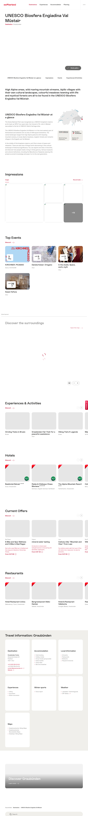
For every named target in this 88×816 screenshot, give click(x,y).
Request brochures (67, 664)
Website (11, 673)
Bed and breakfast (41, 668)
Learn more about (17, 536)
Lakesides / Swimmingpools (70, 695)
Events (60, 78)
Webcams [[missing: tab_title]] (12, 179)
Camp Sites (39, 666)
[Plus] (77, 383)
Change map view (69, 383)
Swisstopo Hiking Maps (15, 737)
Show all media (77, 179)
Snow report (39, 695)
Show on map (70, 117)
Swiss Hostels (39, 664)
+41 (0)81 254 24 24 (14, 668)
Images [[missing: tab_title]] (7, 179)
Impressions (49, 78)
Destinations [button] (16, 811)
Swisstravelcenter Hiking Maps (18, 731)
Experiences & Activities (74, 78)
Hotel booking (40, 658)
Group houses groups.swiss (43, 662)
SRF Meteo (66, 697)
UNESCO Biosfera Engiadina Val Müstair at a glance (24, 78)
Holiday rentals (40, 660)
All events (65, 658)
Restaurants (65, 660)
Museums (65, 662)
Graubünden (17, 24)
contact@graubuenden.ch (16, 671)
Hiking (11, 695)
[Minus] (74, 383)
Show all (10, 242)
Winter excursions (14, 698)
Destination (9, 24)
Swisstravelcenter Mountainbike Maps (14, 734)
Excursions (12, 697)
